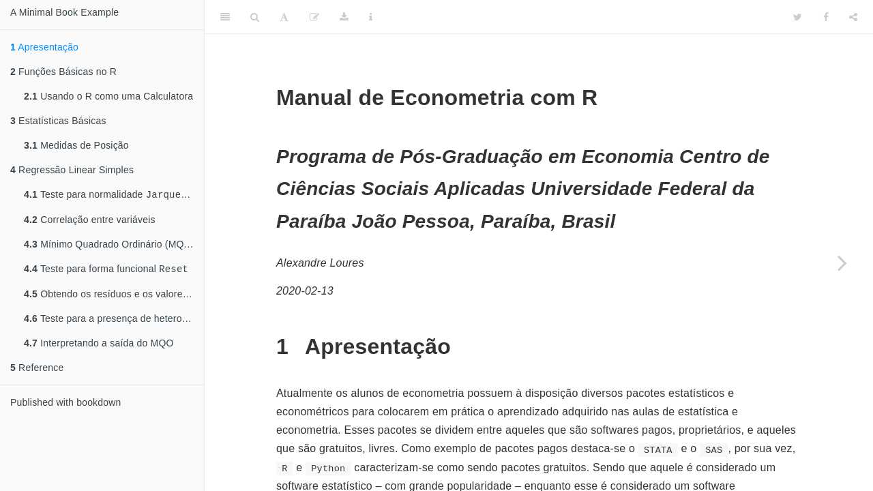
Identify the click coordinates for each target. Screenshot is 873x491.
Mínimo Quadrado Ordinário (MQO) (109, 245)
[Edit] (314, 17)
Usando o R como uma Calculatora (108, 96)
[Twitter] (797, 17)
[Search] (254, 17)
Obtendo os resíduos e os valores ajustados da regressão (114, 296)
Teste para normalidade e (114, 195)
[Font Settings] (284, 17)
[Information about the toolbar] (371, 17)
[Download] (344, 17)
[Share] (853, 17)
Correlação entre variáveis (90, 220)
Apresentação (44, 47)
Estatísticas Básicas (58, 120)
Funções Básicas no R (63, 71)
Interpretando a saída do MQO (99, 345)
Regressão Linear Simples (72, 169)
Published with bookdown (65, 405)
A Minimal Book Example (64, 12)
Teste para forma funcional (106, 271)
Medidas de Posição (76, 145)
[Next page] (842, 262)
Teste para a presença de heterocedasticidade (114, 321)
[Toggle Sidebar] (225, 17)
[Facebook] (826, 17)
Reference (36, 370)
